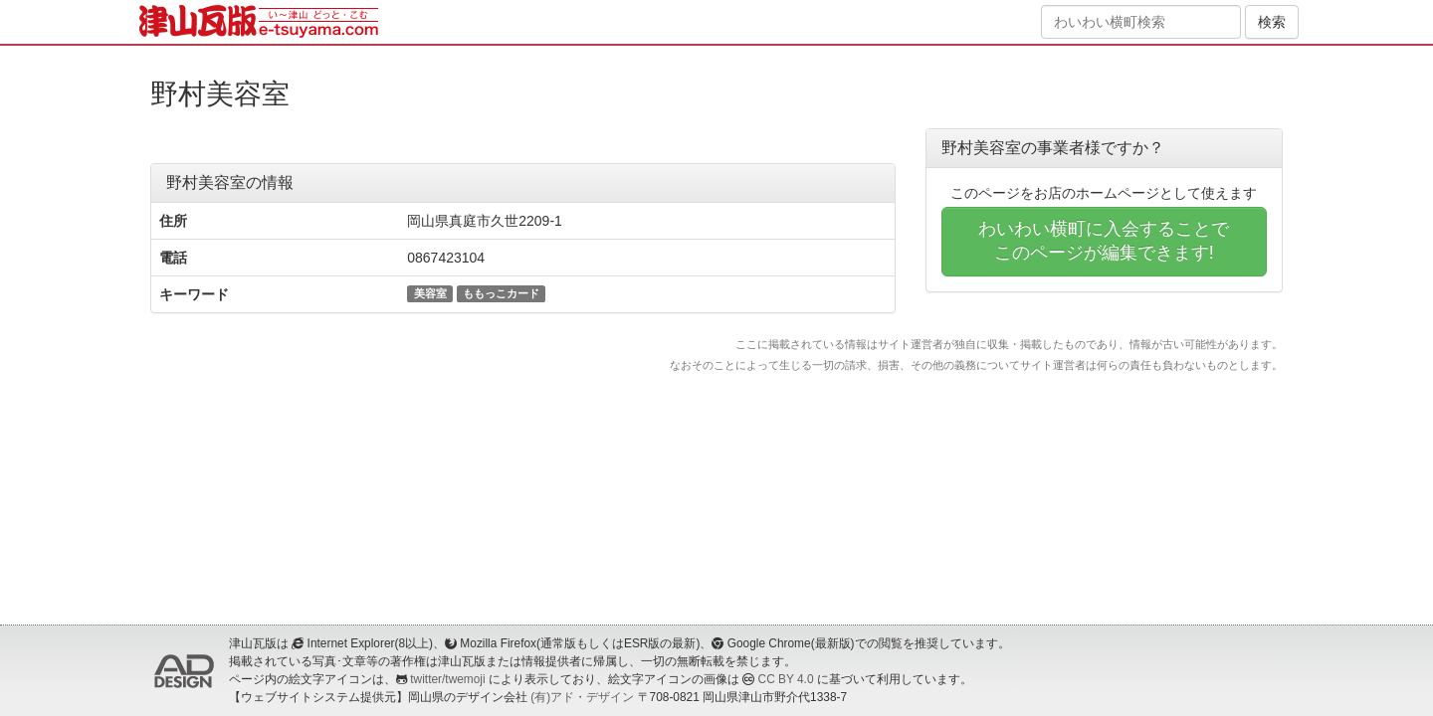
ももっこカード (501, 293)
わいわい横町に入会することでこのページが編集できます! (1103, 241)
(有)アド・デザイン (582, 697)
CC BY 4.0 (786, 679)
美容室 (430, 293)
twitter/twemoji (447, 679)
